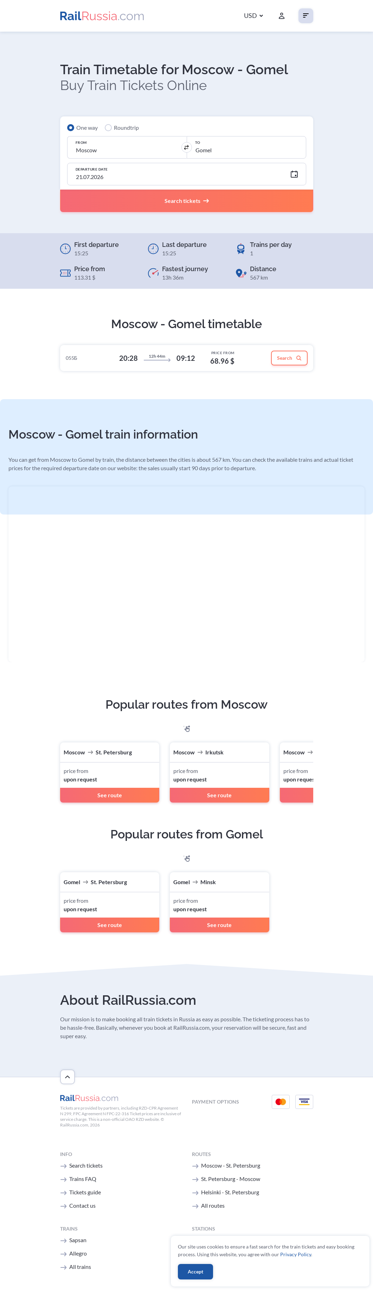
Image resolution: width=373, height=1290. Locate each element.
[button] (253, 16)
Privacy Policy (295, 1254)
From (81, 142)
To (197, 142)
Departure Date (92, 169)
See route (109, 795)
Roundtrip (126, 127)
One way (87, 127)
